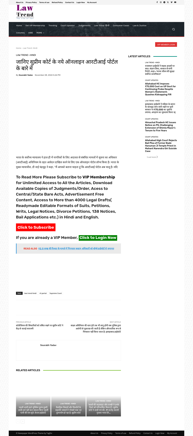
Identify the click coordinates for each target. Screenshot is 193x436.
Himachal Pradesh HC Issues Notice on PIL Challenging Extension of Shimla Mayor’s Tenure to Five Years (160, 126)
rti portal (43, 293)
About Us (94, 433)
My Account (172, 433)
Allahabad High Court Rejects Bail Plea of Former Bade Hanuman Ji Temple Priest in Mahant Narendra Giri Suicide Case (161, 146)
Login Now (159, 433)
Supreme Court (56, 293)
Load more (152, 157)
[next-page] (23, 421)
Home (18, 48)
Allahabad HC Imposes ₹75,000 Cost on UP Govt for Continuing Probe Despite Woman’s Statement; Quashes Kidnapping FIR (160, 89)
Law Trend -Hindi (30, 48)
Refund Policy (135, 433)
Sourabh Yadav (26, 75)
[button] (173, 29)
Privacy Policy (106, 433)
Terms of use (120, 433)
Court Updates (151, 80)
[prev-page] (18, 421)
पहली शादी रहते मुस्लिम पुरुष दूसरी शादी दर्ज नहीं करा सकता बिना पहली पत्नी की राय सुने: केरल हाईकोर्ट (33, 410)
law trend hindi (30, 293)
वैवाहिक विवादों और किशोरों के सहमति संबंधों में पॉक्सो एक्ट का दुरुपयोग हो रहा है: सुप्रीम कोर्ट (68, 410)
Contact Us (148, 433)
